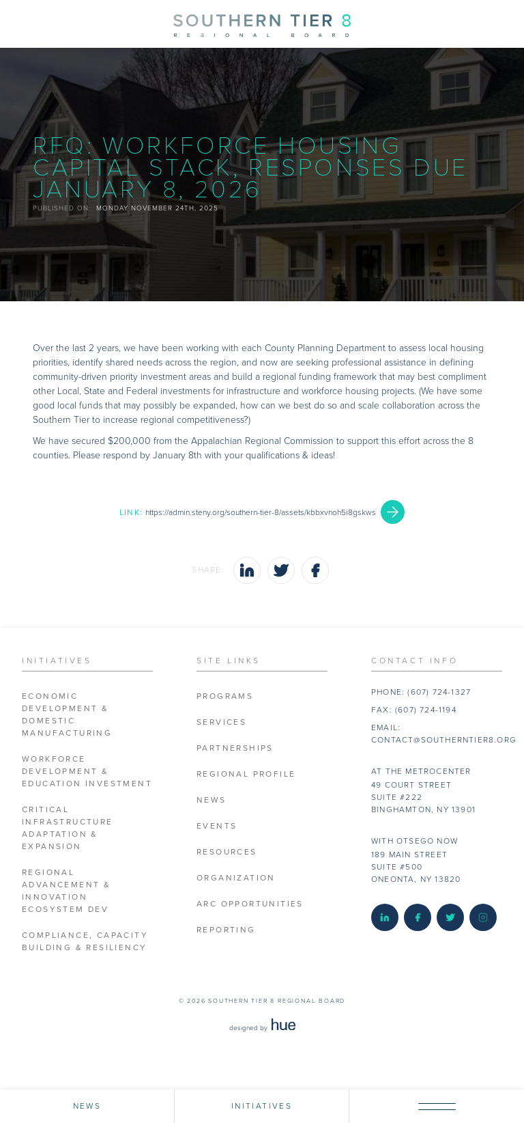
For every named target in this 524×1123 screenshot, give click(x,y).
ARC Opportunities (250, 904)
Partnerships (235, 748)
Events (216, 826)
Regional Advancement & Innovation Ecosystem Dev (66, 891)
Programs (224, 696)
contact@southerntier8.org (443, 740)
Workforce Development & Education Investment (87, 771)
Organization (236, 878)
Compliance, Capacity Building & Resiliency (85, 941)
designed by (262, 1028)
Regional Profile (245, 774)
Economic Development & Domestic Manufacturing (67, 714)
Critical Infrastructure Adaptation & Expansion (67, 828)
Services (221, 722)
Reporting (226, 930)
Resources (226, 852)
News (211, 800)
